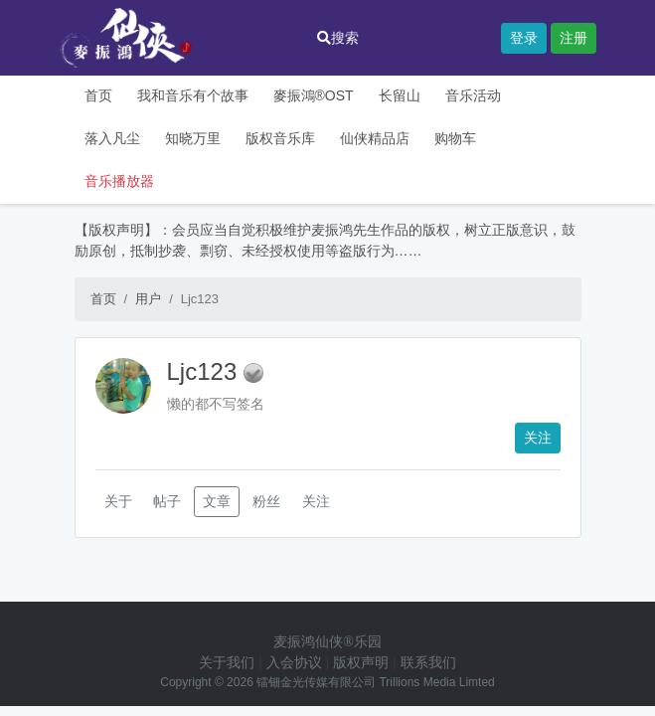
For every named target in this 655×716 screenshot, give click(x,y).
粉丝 (266, 501)
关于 (118, 501)
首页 (98, 95)
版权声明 (361, 662)
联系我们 (428, 662)
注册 (573, 38)
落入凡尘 (112, 138)
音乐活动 (473, 95)
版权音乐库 (280, 138)
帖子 (167, 501)
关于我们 (226, 662)
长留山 (399, 95)
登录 (524, 38)
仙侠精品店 (374, 138)
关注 (538, 438)
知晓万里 (193, 138)
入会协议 (294, 662)
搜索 (338, 38)
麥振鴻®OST (313, 95)
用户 (148, 298)
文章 (217, 501)
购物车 (455, 138)
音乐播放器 (119, 181)
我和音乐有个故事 (192, 95)
